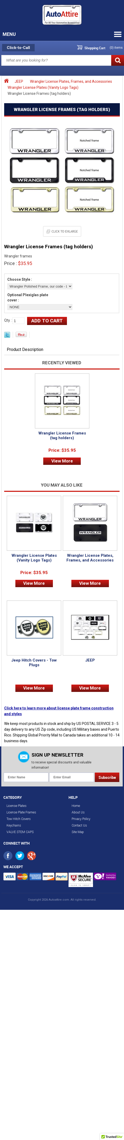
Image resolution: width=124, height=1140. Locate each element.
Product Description (25, 349)
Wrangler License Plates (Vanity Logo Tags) (43, 87)
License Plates (17, 806)
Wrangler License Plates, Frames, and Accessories (71, 81)
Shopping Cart (95, 48)
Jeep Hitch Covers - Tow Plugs (34, 662)
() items (116, 47)
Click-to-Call (18, 47)
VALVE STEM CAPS (20, 832)
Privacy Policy (81, 819)
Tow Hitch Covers (19, 819)
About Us (78, 812)
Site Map (78, 832)
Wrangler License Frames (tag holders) (62, 435)
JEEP (19, 81)
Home (76, 806)
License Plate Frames (21, 812)
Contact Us (79, 825)
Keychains (14, 825)
